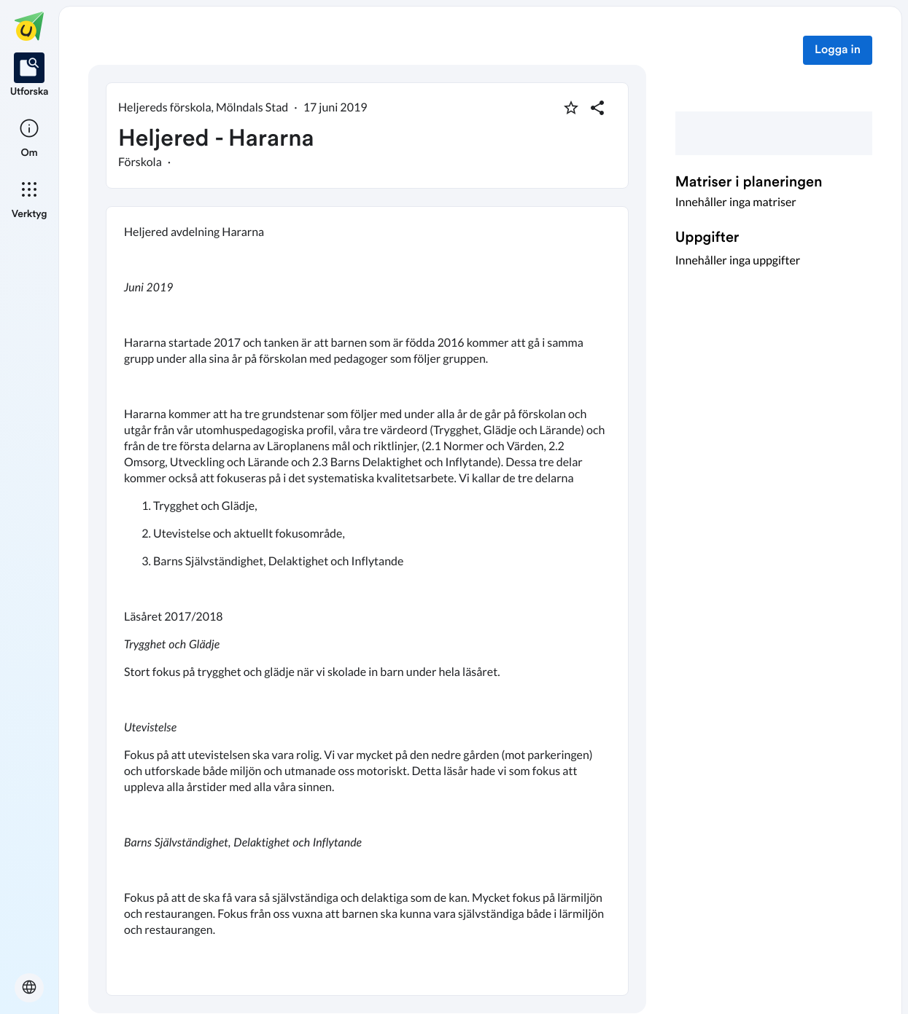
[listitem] (29, 75)
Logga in (838, 50)
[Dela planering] (597, 108)
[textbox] (367, 601)
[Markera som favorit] (571, 108)
